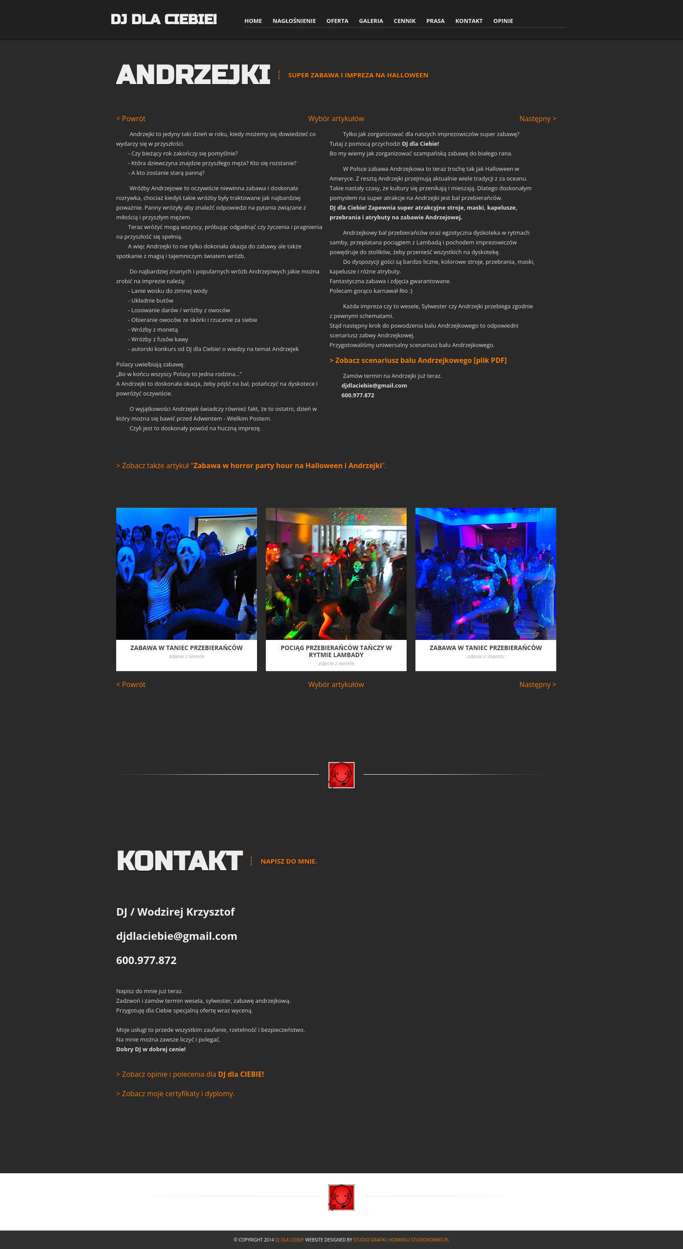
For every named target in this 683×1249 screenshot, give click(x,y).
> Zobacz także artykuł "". (251, 465)
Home (253, 21)
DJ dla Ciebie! (163, 19)
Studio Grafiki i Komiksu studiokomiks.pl (401, 1240)
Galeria (371, 21)
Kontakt (469, 21)
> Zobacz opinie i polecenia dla (190, 1074)
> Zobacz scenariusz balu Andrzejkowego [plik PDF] (418, 360)
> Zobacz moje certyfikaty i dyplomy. (175, 1093)
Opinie (503, 21)
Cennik (405, 21)
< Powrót (131, 118)
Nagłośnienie (294, 21)
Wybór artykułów (337, 118)
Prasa (435, 21)
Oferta (338, 21)
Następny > (537, 118)
